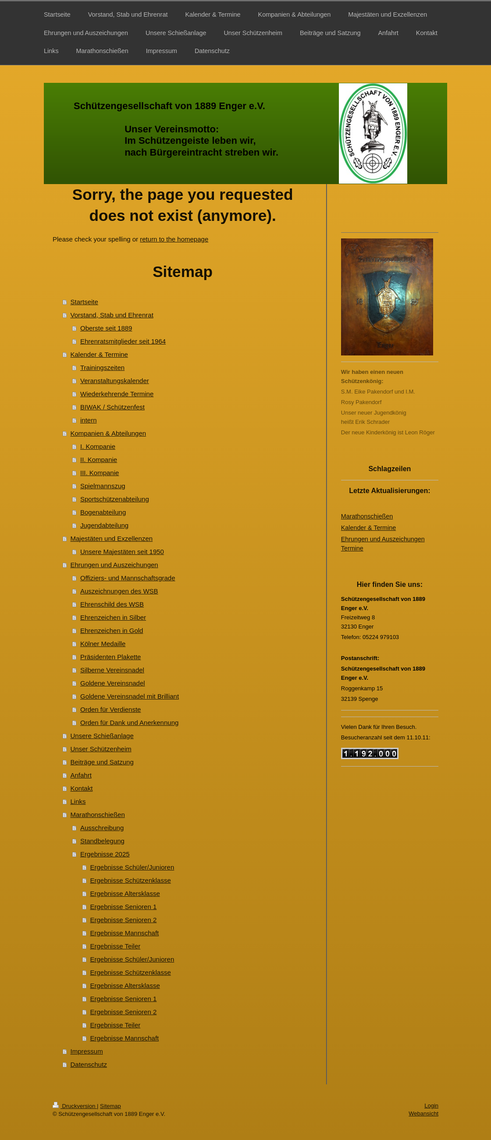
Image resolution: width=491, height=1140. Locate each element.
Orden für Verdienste (110, 709)
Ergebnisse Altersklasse (125, 893)
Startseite (84, 301)
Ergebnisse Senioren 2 (123, 919)
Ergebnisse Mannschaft (124, 933)
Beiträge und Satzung (102, 762)
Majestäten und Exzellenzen (112, 538)
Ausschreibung (102, 827)
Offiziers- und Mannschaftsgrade (127, 578)
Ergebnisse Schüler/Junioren (132, 867)
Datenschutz (89, 1064)
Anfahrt (81, 775)
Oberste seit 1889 (106, 328)
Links (78, 801)
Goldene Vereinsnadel (112, 683)
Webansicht (423, 1113)
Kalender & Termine (99, 354)
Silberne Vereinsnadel (112, 670)
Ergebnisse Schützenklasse (130, 880)
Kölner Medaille (102, 643)
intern (88, 420)
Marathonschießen (98, 814)
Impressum (87, 1051)
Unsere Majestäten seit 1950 (122, 551)
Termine (352, 548)
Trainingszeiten (102, 367)
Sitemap (110, 1106)
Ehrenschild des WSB (112, 604)
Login (431, 1105)
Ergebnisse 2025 (105, 854)
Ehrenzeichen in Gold (111, 630)
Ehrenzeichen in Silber (113, 617)
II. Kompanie (98, 459)
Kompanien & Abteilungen (108, 433)
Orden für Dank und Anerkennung (129, 722)
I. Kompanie (97, 446)
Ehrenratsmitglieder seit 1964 (123, 341)
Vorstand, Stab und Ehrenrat (112, 315)
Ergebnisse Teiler (115, 946)
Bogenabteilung (103, 512)
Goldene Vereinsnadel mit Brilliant (129, 696)
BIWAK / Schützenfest (112, 407)
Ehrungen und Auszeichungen (114, 564)
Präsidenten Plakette (110, 657)
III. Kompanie (99, 472)
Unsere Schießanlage (102, 735)
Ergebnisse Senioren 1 (123, 906)
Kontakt (82, 788)
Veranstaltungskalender (114, 380)
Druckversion (75, 1106)
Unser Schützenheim (101, 749)
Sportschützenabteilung (114, 499)
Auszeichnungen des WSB (119, 591)
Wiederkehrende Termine (116, 394)
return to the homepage (174, 239)
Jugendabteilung (104, 525)
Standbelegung (102, 841)
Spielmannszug (102, 486)
